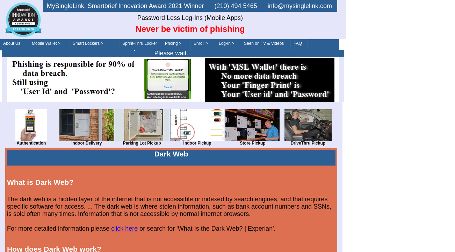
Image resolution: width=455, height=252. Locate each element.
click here (124, 228)
